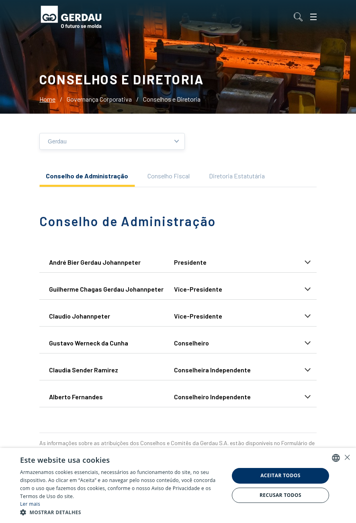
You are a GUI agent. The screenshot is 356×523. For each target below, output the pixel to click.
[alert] (178, 485)
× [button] (347, 457)
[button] (121, 512)
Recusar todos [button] (280, 495)
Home (47, 99)
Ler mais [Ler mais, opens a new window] (30, 504)
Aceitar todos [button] (280, 475)
